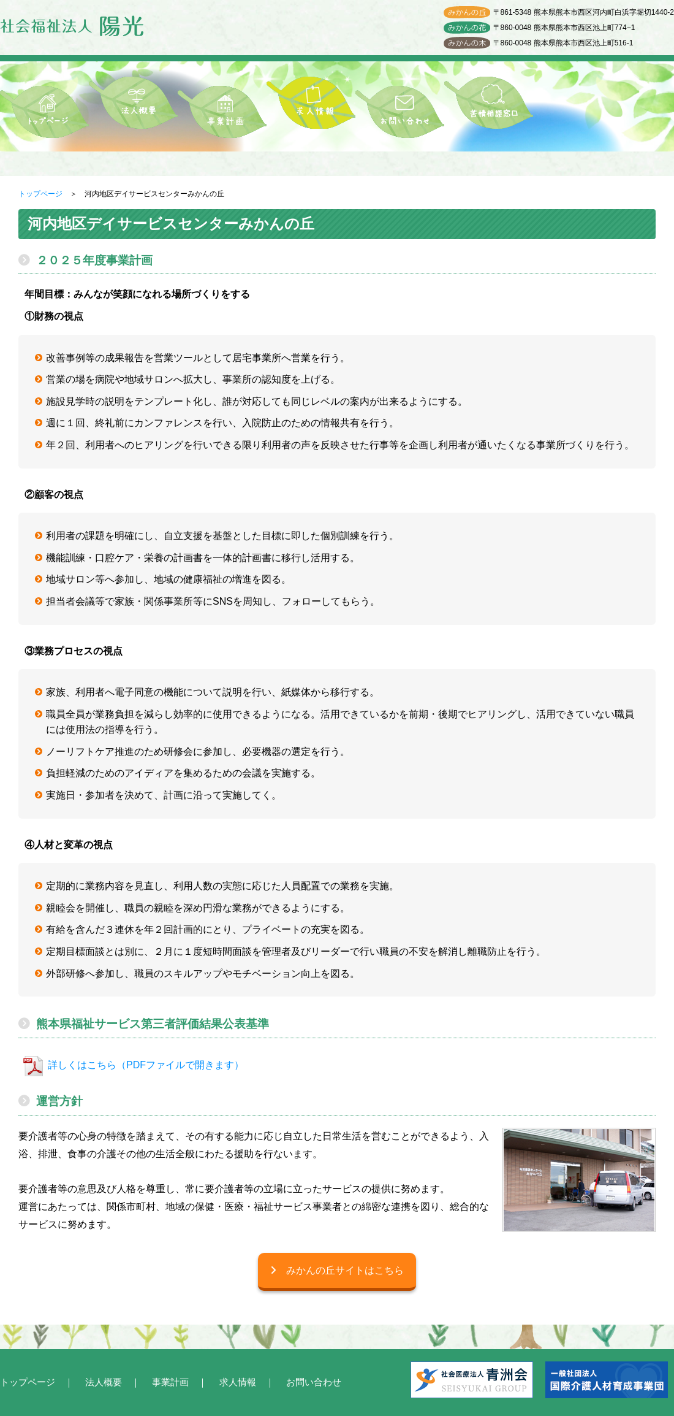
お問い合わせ (313, 1382)
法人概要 (103, 1382)
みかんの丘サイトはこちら (337, 1270)
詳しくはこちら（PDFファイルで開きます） (146, 1065)
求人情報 (237, 1382)
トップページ (40, 193)
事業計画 (170, 1382)
